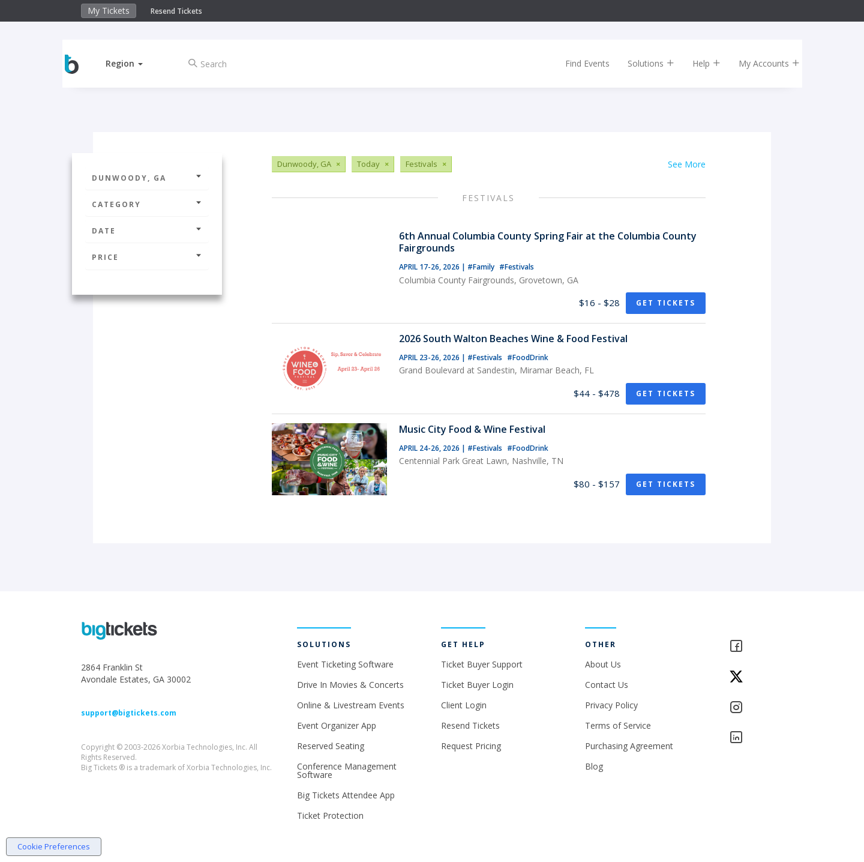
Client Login (464, 705)
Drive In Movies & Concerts (350, 684)
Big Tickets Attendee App (346, 795)
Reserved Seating (330, 746)
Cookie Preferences (53, 846)
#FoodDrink (527, 357)
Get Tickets (665, 303)
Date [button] (147, 231)
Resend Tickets (176, 11)
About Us (603, 664)
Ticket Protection (330, 815)
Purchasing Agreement (629, 746)
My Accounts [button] (760, 63)
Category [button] (147, 204)
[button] (133, 63)
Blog (594, 766)
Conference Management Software (347, 770)
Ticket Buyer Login (477, 684)
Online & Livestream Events (350, 705)
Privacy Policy (611, 705)
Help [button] (697, 63)
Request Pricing (471, 746)
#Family (481, 267)
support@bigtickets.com (128, 713)
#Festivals (516, 267)
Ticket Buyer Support (482, 664)
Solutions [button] (642, 63)
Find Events (578, 63)
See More (687, 164)
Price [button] (147, 257)
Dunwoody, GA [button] (147, 178)
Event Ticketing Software (345, 664)
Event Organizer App (336, 725)
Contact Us (606, 684)
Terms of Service (618, 725)
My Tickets (109, 10)
